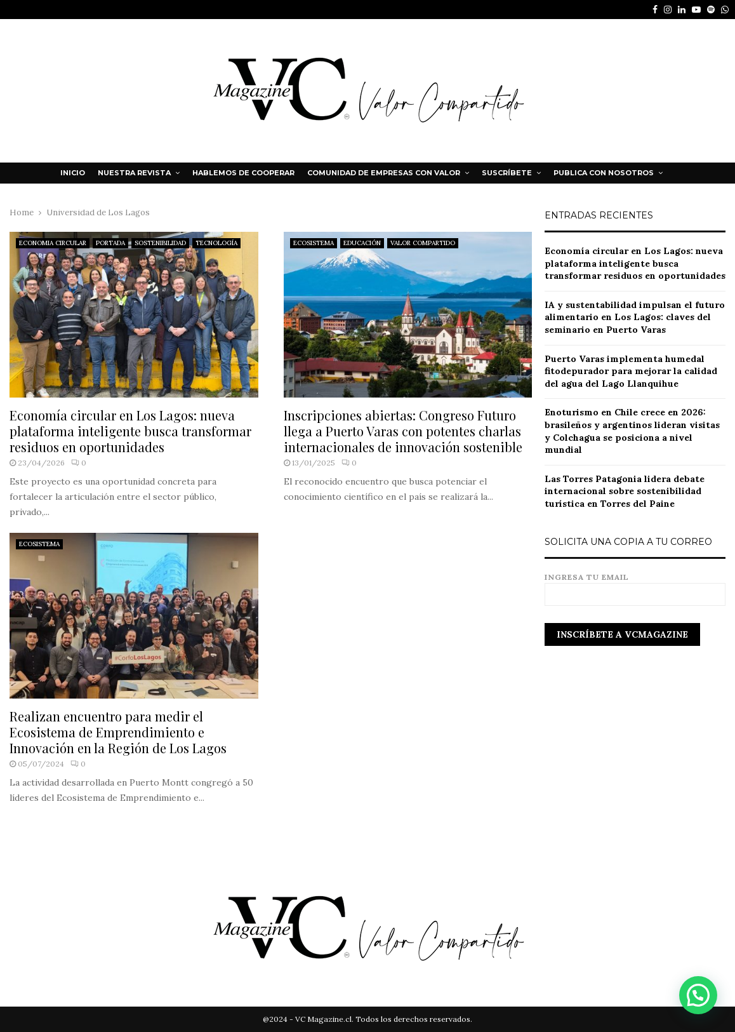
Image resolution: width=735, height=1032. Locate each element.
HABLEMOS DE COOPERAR (243, 172)
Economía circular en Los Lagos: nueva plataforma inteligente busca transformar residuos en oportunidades (130, 430)
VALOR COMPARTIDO (422, 243)
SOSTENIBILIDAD (160, 243)
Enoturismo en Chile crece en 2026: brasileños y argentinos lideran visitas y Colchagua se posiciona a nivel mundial (632, 430)
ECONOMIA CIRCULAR (52, 243)
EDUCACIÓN (362, 243)
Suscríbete (507, 172)
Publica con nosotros (603, 172)
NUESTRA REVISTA (134, 172)
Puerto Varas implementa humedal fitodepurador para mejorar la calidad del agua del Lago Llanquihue (631, 371)
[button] (699, 997)
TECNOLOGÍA (216, 243)
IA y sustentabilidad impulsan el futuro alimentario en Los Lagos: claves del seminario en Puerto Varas (635, 317)
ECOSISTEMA (313, 243)
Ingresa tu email (635, 586)
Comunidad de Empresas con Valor (383, 172)
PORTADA (110, 243)
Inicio (72, 172)
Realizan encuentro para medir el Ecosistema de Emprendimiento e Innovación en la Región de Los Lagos (118, 731)
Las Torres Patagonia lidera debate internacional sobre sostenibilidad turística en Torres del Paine (625, 491)
